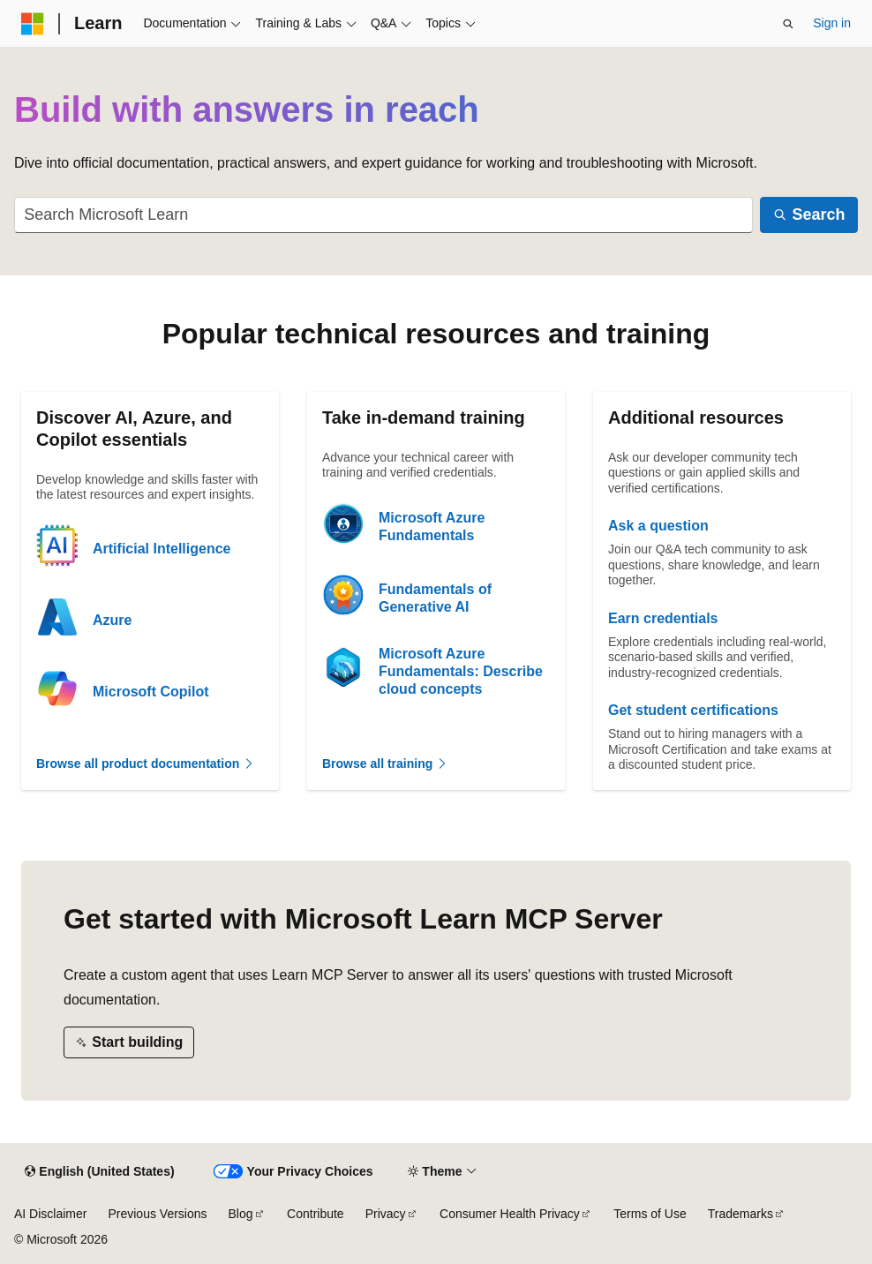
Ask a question (658, 525)
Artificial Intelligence (161, 548)
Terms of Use (649, 1214)
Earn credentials (663, 618)
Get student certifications (693, 710)
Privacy (385, 1214)
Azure (112, 620)
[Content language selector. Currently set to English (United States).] (99, 1172)
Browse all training (385, 763)
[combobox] (383, 215)
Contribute (315, 1214)
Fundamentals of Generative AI (435, 598)
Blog (241, 1214)
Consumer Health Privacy (510, 1214)
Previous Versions (157, 1214)
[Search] (809, 215)
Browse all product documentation (145, 763)
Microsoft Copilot (151, 691)
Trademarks (740, 1214)
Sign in (832, 23)
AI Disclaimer (50, 1214)
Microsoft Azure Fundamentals (432, 526)
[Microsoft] (32, 23)
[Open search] (788, 24)
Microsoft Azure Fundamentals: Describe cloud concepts (461, 671)
